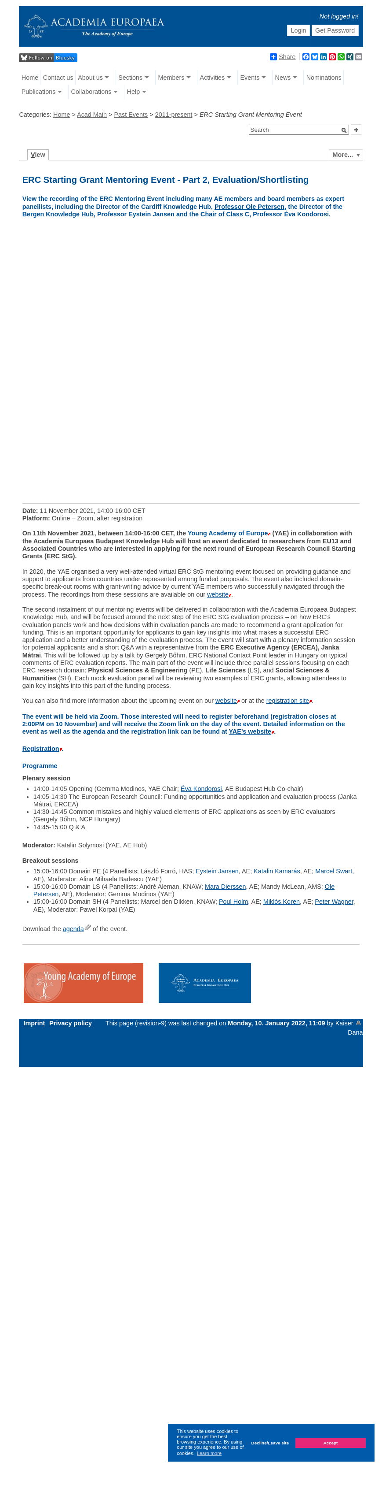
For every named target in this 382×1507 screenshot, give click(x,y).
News (283, 77)
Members (171, 77)
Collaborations (91, 91)
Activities (212, 77)
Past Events (131, 114)
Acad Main (92, 114)
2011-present (174, 114)
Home (30, 77)
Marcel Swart (333, 871)
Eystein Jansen (217, 871)
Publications (39, 91)
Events (249, 77)
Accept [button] (330, 1442)
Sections (130, 77)
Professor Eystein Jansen (136, 214)
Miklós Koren (281, 901)
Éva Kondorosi (201, 788)
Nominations (324, 77)
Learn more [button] (209, 1453)
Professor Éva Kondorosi (291, 214)
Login (298, 30)
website (218, 594)
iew (38, 154)
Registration (40, 748)
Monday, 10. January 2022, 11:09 (277, 1023)
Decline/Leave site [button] (270, 1442)
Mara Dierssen (225, 886)
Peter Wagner (334, 901)
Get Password (335, 30)
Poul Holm (233, 901)
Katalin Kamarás (277, 871)
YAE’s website (250, 731)
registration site (287, 700)
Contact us (58, 77)
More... (343, 154)
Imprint (34, 1023)
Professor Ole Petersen (249, 206)
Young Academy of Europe (228, 533)
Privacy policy (70, 1023)
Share (282, 56)
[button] (344, 130)
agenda (73, 928)
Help (133, 91)
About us (90, 77)
